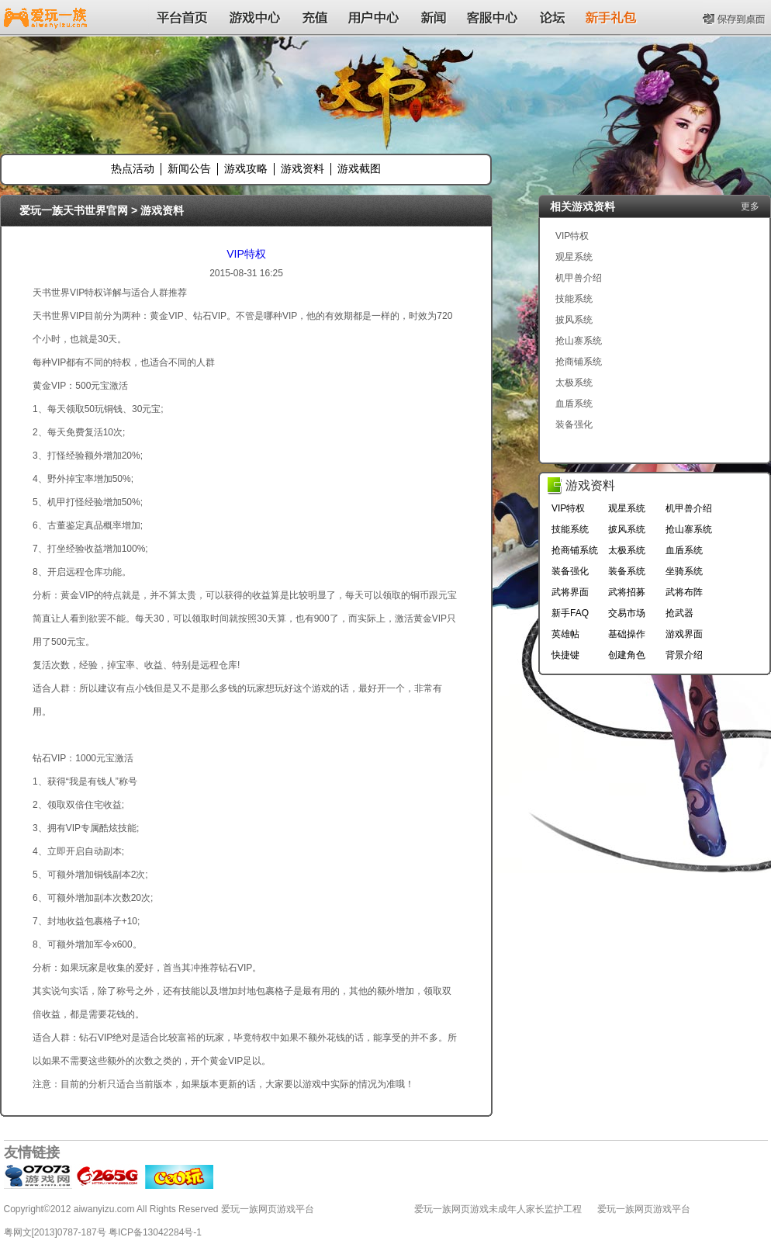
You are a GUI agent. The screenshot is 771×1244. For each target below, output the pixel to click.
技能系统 (574, 298)
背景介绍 (684, 655)
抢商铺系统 (578, 361)
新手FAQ (570, 613)
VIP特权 (246, 254)
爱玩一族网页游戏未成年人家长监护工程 (498, 1209)
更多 (750, 206)
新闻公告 (189, 168)
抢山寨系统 (578, 340)
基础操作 (626, 634)
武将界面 (570, 592)
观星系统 (574, 256)
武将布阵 (684, 592)
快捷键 (565, 655)
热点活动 (132, 168)
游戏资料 (302, 168)
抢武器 (679, 613)
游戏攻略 (246, 168)
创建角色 (626, 655)
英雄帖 (565, 634)
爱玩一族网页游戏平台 (643, 1209)
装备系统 (626, 571)
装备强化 (574, 424)
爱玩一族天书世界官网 (73, 210)
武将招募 (626, 592)
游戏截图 (359, 168)
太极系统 (574, 382)
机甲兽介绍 (578, 277)
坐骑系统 (684, 571)
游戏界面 (684, 634)
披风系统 (574, 319)
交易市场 (626, 613)
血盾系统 (574, 403)
